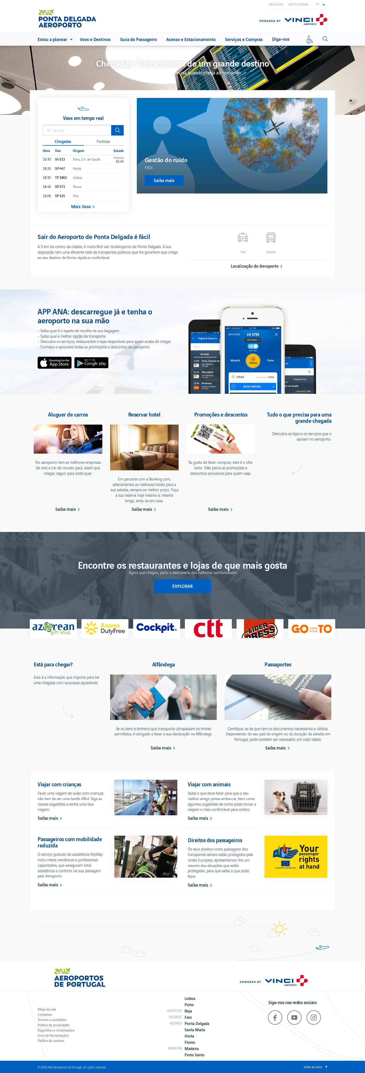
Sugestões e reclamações (56, 1030)
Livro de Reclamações (53, 1035)
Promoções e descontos (221, 414)
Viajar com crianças (59, 784)
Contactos (45, 1014)
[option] (232, 146)
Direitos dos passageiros (215, 840)
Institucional (298, 4)
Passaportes (277, 664)
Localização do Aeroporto (255, 265)
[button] (320, 4)
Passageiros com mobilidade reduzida (70, 842)
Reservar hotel (144, 414)
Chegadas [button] (63, 141)
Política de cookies (51, 1040)
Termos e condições (52, 1019)
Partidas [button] (103, 141)
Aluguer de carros (68, 414)
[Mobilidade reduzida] (310, 39)
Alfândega (163, 664)
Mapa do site (47, 1009)
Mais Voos (81, 206)
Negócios (276, 4)
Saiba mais (65, 509)
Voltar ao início (313, 1067)
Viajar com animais (209, 784)
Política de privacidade (53, 1024)
